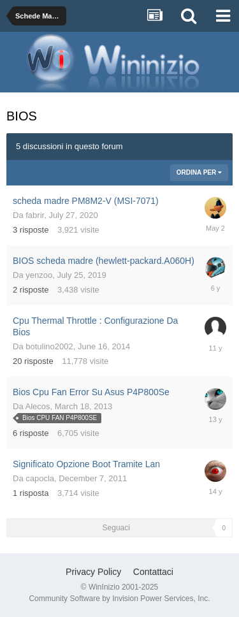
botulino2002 (49, 346)
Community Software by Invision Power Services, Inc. (119, 598)
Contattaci (153, 572)
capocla (39, 478)
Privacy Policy (93, 572)
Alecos (37, 406)
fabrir (34, 215)
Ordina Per (199, 172)
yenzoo (38, 275)
